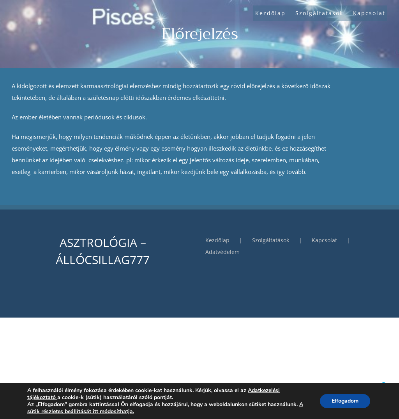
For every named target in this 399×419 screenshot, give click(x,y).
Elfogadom (345, 401)
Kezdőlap (217, 240)
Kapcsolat (324, 240)
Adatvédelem (222, 252)
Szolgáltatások (270, 240)
